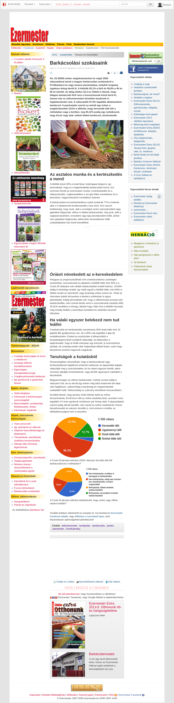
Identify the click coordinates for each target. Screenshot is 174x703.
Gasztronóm (92, 48)
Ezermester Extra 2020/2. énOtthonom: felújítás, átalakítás (147, 131)
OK (150, 4)
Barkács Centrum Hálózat (147, 161)
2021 (54, 54)
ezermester (58, 529)
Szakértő (40, 48)
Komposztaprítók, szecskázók (29, 457)
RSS (112, 694)
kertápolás (84, 526)
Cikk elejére (112, 581)
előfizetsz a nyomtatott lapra (89, 516)
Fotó (69, 44)
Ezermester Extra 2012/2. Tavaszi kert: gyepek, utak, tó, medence (147, 148)
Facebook (28, 48)
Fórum (60, 44)
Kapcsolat (35, 694)
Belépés (167, 4)
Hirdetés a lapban (143, 97)
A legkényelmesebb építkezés (29, 376)
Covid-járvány (73, 529)
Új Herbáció (140, 262)
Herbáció (79, 48)
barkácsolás (98, 526)
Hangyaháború (22, 501)
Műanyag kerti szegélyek (147, 124)
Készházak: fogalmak (25, 410)
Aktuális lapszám (21, 44)
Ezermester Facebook (131, 694)
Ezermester (14, 4)
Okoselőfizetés (22, 172)
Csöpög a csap (142, 84)
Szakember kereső (84, 44)
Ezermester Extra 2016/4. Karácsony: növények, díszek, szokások (147, 168)
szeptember (66, 54)
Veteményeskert (22, 133)
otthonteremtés (69, 526)
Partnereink (101, 694)
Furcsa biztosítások (24, 488)
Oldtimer (50, 44)
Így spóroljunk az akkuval (27, 427)
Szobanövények (22, 203)
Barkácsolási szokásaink (27, 491)
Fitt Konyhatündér (110, 48)
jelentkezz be (37, 509)
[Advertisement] (87, 19)
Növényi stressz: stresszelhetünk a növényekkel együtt (24, 467)
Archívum (37, 44)
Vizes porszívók (22, 423)
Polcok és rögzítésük (25, 504)
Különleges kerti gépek (146, 114)
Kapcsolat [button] (45, 4)
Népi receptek (141, 250)
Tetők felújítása (22, 393)
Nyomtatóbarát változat (89, 581)
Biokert (17, 93)
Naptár (50, 48)
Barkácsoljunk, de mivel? (147, 94)
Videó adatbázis (64, 48)
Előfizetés (16, 48)
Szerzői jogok (86, 694)
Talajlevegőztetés (23, 461)
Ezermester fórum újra (145, 213)
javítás (110, 526)
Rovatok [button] (30, 4)
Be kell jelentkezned (68, 594)
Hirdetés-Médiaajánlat (53, 694)
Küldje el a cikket (63, 581)
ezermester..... (141, 209)
